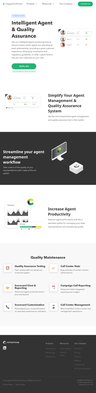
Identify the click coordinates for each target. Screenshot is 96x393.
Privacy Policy (8, 384)
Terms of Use (20, 384)
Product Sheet (63, 354)
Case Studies (65, 349)
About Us (78, 349)
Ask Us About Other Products (24, 71)
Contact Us (85, 4)
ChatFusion (50, 357)
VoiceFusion (17, 4)
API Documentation (82, 369)
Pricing (77, 353)
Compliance (79, 365)
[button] (32, 4)
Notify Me (24, 66)
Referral (77, 361)
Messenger (50, 353)
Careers (77, 357)
